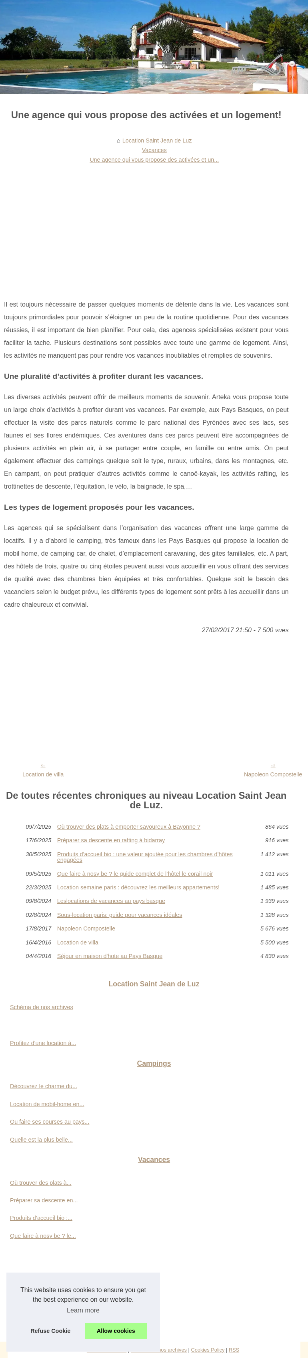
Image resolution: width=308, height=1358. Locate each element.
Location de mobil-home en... (47, 1104)
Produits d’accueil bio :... (41, 1218)
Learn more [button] (83, 1310)
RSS (234, 1350)
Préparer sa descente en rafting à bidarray (111, 840)
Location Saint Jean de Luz (157, 140)
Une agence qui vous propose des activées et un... (154, 159)
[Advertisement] (146, 226)
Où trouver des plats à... (41, 1183)
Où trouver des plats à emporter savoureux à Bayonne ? (128, 826)
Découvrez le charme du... (43, 1086)
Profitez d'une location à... (43, 1043)
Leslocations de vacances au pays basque (111, 901)
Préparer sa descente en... (44, 1200)
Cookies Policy (207, 1350)
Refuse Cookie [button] (50, 1331)
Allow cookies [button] (116, 1331)
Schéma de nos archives (41, 1007)
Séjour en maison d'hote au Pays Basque (110, 956)
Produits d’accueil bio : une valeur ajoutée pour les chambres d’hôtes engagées (145, 857)
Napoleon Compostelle (86, 928)
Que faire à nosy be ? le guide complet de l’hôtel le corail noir (135, 874)
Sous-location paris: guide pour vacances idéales (119, 915)
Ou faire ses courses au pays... (49, 1121)
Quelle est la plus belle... (41, 1139)
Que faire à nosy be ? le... (43, 1236)
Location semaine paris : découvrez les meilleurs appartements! (138, 887)
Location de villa (43, 774)
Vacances (154, 150)
